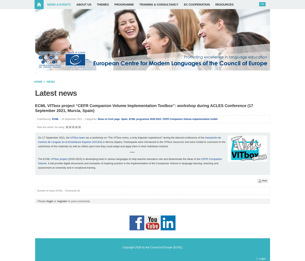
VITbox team (77, 137)
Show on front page (109, 119)
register (62, 201)
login (50, 201)
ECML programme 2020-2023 (145, 119)
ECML (55, 119)
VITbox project (59, 159)
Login (262, 258)
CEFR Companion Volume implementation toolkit (190, 119)
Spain (124, 119)
